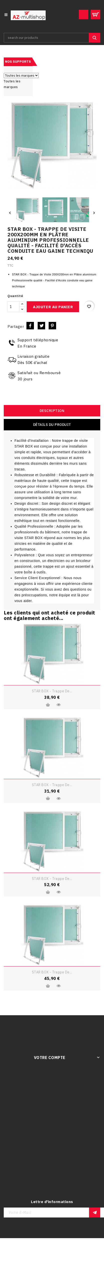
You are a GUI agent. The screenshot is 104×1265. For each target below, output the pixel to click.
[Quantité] (13, 306)
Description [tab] (52, 410)
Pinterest (52, 325)
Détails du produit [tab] (52, 424)
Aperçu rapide (58, 704)
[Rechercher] (52, 38)
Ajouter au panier (53, 306)
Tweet (41, 325)
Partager (30, 325)
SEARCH (94, 38)
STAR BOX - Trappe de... (52, 691)
